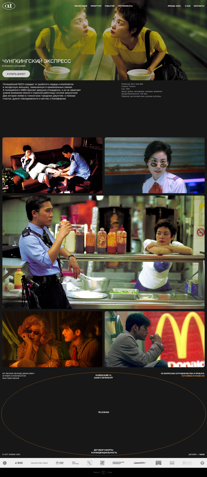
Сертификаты (125, 6)
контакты (199, 6)
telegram (103, 412)
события (109, 6)
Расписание (80, 6)
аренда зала (174, 6)
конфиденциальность (103, 452)
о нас (188, 6)
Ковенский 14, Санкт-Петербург (103, 376)
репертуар (96, 6)
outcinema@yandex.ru (193, 376)
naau (197, 454)
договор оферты (104, 450)
